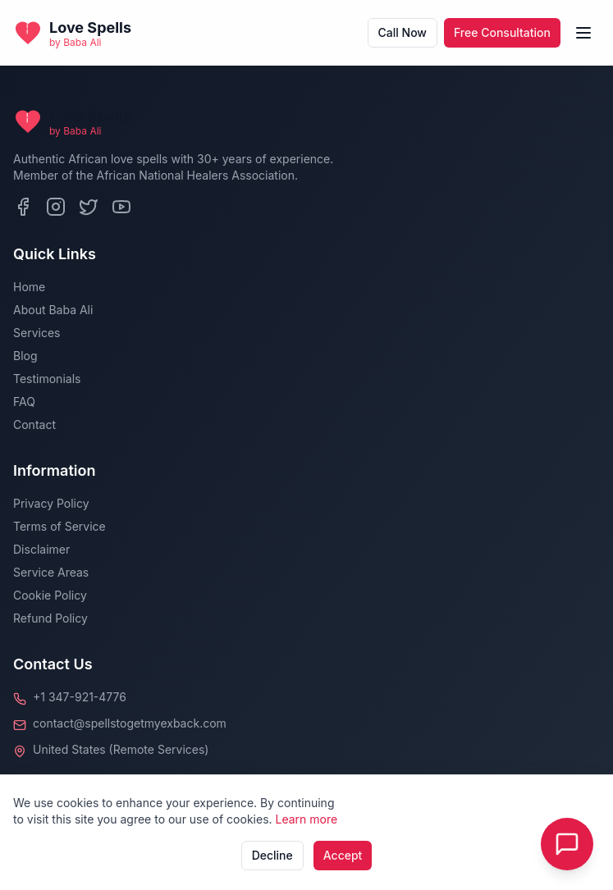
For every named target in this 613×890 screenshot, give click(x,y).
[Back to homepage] (72, 32)
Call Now (402, 32)
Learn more (307, 819)
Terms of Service (59, 526)
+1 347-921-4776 (79, 697)
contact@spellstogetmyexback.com (129, 723)
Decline (272, 855)
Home (29, 287)
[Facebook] (23, 207)
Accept (343, 855)
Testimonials (46, 379)
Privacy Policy (51, 503)
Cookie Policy (50, 595)
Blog (25, 356)
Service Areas (51, 572)
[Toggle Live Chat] (567, 844)
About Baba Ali (53, 310)
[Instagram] (56, 207)
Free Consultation (502, 32)
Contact (34, 424)
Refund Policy (50, 618)
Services (36, 333)
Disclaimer (41, 549)
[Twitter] (88, 207)
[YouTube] (121, 207)
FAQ (24, 401)
